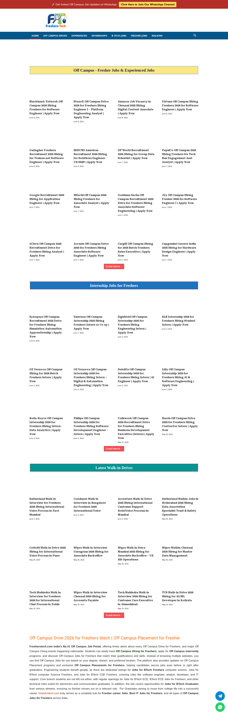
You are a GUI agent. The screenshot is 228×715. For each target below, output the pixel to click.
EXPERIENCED (79, 35)
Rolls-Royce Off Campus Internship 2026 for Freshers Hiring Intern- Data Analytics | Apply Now (46, 425)
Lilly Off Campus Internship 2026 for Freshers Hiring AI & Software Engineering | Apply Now (178, 377)
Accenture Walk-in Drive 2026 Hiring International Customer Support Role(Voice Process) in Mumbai (135, 506)
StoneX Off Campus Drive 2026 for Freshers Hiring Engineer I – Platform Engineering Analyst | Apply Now (91, 109)
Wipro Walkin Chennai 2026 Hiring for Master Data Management (177, 551)
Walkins (157, 35)
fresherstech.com (48, 692)
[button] (195, 35)
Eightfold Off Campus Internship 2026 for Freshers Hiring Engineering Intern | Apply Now (132, 324)
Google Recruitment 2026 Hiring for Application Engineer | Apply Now (46, 198)
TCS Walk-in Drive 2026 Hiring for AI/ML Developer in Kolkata (177, 596)
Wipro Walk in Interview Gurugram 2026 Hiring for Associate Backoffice (91, 551)
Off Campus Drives (55, 35)
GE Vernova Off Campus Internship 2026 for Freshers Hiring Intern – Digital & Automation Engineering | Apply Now (91, 377)
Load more (114, 266)
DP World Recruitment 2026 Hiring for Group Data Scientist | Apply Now (136, 153)
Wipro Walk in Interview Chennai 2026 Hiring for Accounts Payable (90, 596)
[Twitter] (220, 696)
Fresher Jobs (139, 35)
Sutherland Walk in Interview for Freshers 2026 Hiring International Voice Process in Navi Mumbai (46, 506)
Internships (99, 35)
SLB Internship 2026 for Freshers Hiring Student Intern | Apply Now (178, 320)
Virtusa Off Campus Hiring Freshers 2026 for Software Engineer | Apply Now (180, 105)
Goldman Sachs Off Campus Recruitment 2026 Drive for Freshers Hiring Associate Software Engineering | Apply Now (135, 202)
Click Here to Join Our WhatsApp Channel (147, 4)
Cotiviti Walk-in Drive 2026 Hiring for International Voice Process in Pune (47, 551)
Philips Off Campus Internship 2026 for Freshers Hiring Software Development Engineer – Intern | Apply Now (91, 425)
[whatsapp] (220, 707)
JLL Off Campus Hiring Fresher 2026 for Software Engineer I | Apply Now (179, 198)
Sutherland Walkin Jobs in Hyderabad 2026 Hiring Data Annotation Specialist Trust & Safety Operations (180, 506)
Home (35, 35)
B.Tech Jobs (119, 35)
